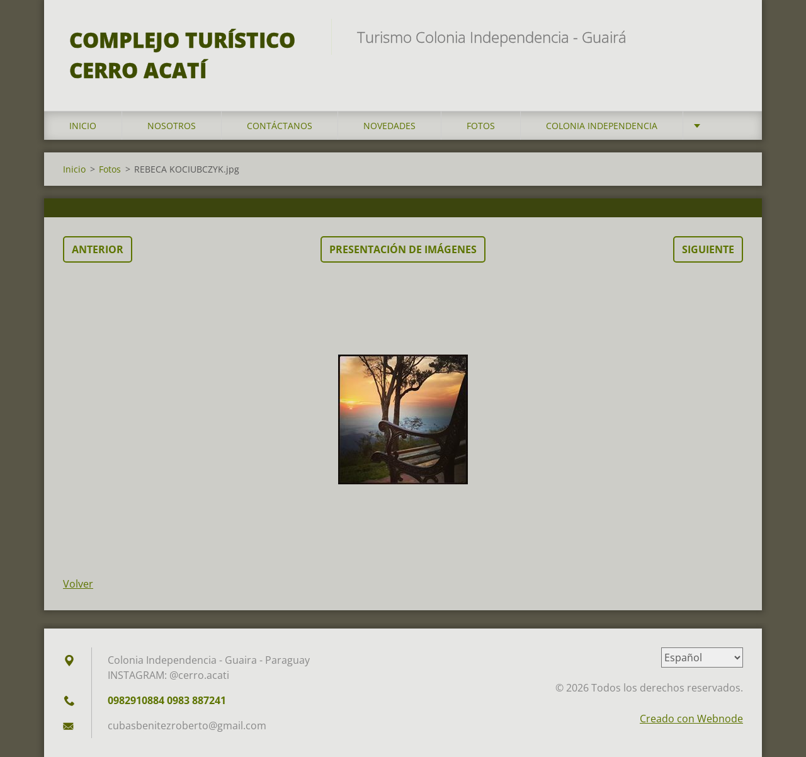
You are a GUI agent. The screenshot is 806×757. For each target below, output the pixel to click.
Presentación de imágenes (403, 249)
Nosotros (171, 126)
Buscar (729, 36)
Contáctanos (279, 126)
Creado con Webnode (691, 719)
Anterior (97, 249)
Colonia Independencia (601, 126)
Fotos (481, 126)
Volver (78, 584)
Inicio (82, 126)
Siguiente (708, 249)
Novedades (389, 126)
